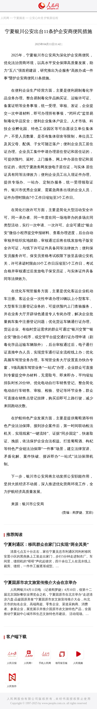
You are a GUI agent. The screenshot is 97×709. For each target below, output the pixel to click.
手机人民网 (45, 655)
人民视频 (78, 655)
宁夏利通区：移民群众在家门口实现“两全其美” (46, 544)
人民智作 (12, 679)
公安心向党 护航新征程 (43, 18)
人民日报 (12, 655)
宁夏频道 (19, 18)
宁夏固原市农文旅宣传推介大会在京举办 (40, 582)
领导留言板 (62, 655)
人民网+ (29, 655)
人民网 (5, 18)
